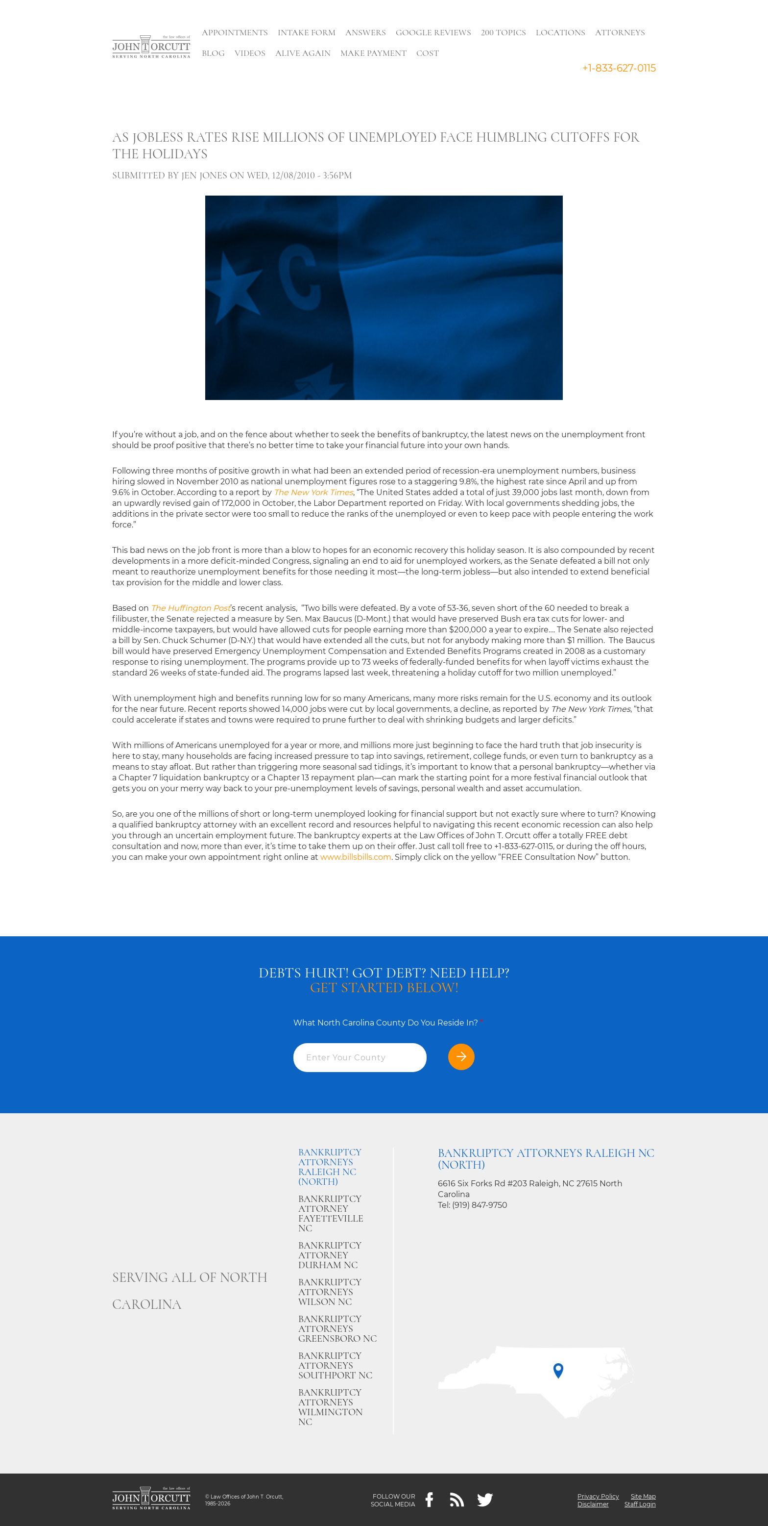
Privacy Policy (598, 1496)
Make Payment (375, 53)
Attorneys (622, 32)
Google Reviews (435, 32)
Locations (562, 32)
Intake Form (308, 32)
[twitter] (485, 1500)
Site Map (643, 1496)
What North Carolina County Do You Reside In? (388, 1022)
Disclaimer (593, 1503)
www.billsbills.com (355, 857)
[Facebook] (429, 1500)
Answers (367, 32)
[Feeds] (457, 1500)
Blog (214, 53)
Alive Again (304, 53)
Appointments (236, 32)
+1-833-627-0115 (619, 68)
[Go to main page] (151, 47)
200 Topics (505, 32)
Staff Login (640, 1503)
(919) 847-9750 (479, 1205)
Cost (429, 53)
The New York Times (313, 492)
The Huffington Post (190, 608)
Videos (251, 53)
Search (463, 55)
